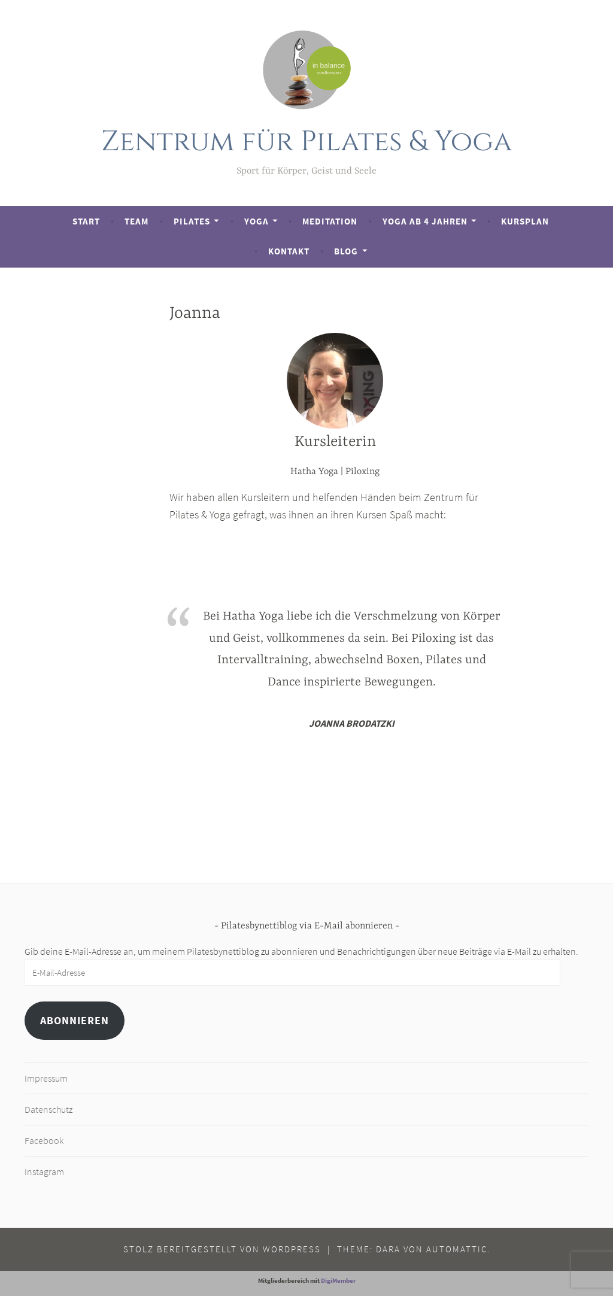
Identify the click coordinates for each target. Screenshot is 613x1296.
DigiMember (338, 1280)
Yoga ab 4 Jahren (425, 221)
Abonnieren (74, 1020)
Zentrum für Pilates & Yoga (306, 141)
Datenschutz (48, 1109)
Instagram (44, 1171)
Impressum (46, 1078)
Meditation (329, 221)
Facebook (44, 1140)
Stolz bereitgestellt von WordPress (222, 1249)
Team (136, 221)
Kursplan (525, 221)
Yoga (256, 221)
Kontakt (288, 251)
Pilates (192, 221)
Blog (346, 251)
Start (86, 221)
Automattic (456, 1249)
